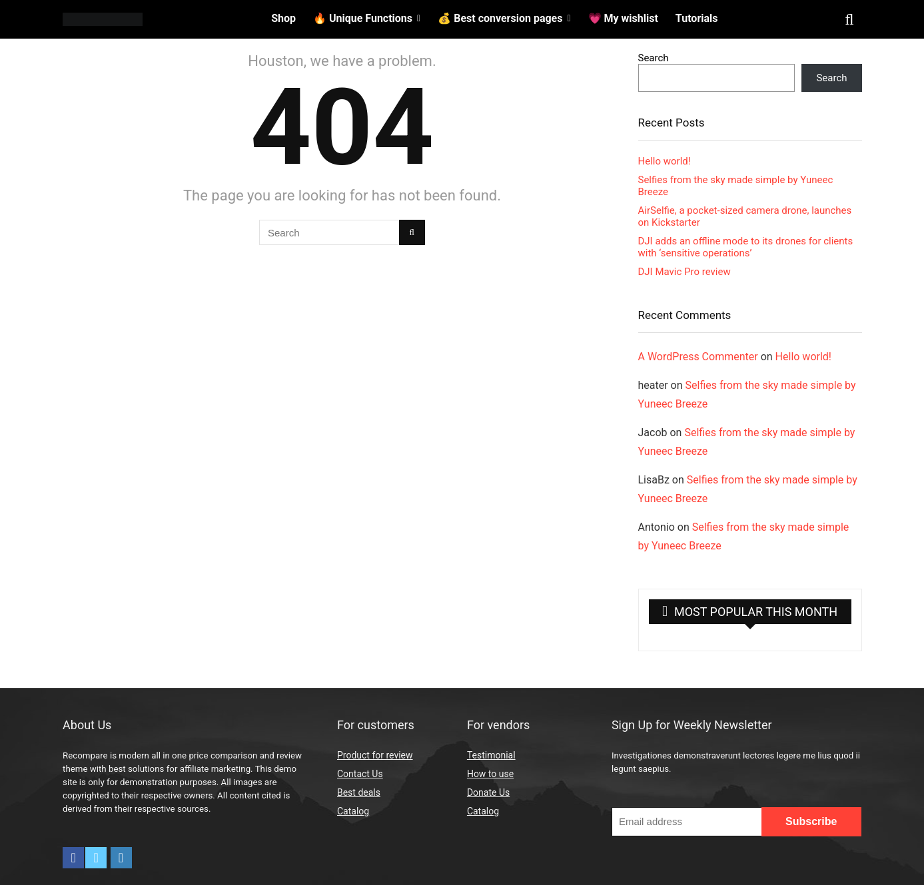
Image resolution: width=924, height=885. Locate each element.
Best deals (358, 792)
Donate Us (488, 792)
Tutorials (697, 18)
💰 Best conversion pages (500, 18)
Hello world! (664, 161)
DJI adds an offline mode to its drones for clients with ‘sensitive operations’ (745, 247)
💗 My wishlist (623, 18)
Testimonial (491, 755)
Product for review (375, 755)
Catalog (353, 811)
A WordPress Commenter (698, 356)
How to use (490, 773)
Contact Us (360, 773)
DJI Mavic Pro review (684, 272)
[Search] (412, 232)
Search (653, 58)
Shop (283, 18)
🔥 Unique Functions (362, 18)
